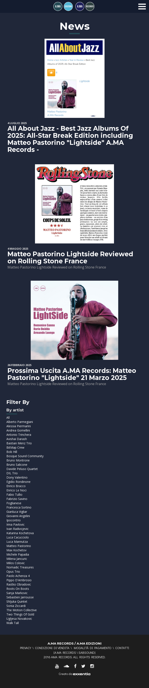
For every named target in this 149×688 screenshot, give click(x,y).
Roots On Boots (17, 589)
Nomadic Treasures (20, 567)
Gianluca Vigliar (16, 512)
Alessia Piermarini (18, 426)
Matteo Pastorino (18, 546)
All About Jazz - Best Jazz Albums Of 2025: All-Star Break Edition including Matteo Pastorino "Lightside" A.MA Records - (70, 139)
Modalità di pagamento (92, 648)
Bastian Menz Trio (19, 443)
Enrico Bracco (16, 486)
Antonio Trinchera (18, 435)
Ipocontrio (13, 520)
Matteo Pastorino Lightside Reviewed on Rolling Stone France (70, 257)
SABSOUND (87, 652)
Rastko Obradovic (18, 584)
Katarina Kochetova (20, 533)
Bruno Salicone (16, 465)
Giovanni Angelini (18, 516)
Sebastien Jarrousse (20, 597)
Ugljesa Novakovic (19, 619)
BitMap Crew (15, 447)
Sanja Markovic (17, 593)
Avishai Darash (16, 439)
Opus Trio (13, 571)
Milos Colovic (15, 563)
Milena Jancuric (16, 559)
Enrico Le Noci (16, 490)
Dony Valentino (17, 477)
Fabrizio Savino (16, 499)
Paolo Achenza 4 (18, 576)
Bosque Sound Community (25, 456)
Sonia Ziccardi (16, 606)
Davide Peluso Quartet (22, 469)
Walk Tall (12, 623)
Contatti (122, 648)
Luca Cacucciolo (17, 537)
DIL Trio (12, 473)
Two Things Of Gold (20, 614)
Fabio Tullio (14, 494)
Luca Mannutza (17, 542)
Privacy (25, 648)
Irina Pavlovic (15, 524)
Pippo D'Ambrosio (19, 580)
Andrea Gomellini (18, 430)
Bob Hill (11, 452)
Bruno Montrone (18, 460)
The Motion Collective (21, 610)
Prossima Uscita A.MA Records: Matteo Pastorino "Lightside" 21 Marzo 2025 (71, 374)
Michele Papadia (17, 554)
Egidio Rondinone (18, 482)
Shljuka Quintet (16, 601)
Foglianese (13, 503)
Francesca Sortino (18, 507)
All (8, 417)
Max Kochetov (16, 550)
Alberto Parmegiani (19, 422)
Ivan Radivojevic (17, 529)
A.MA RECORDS (65, 652)
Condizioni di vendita (52, 648)
